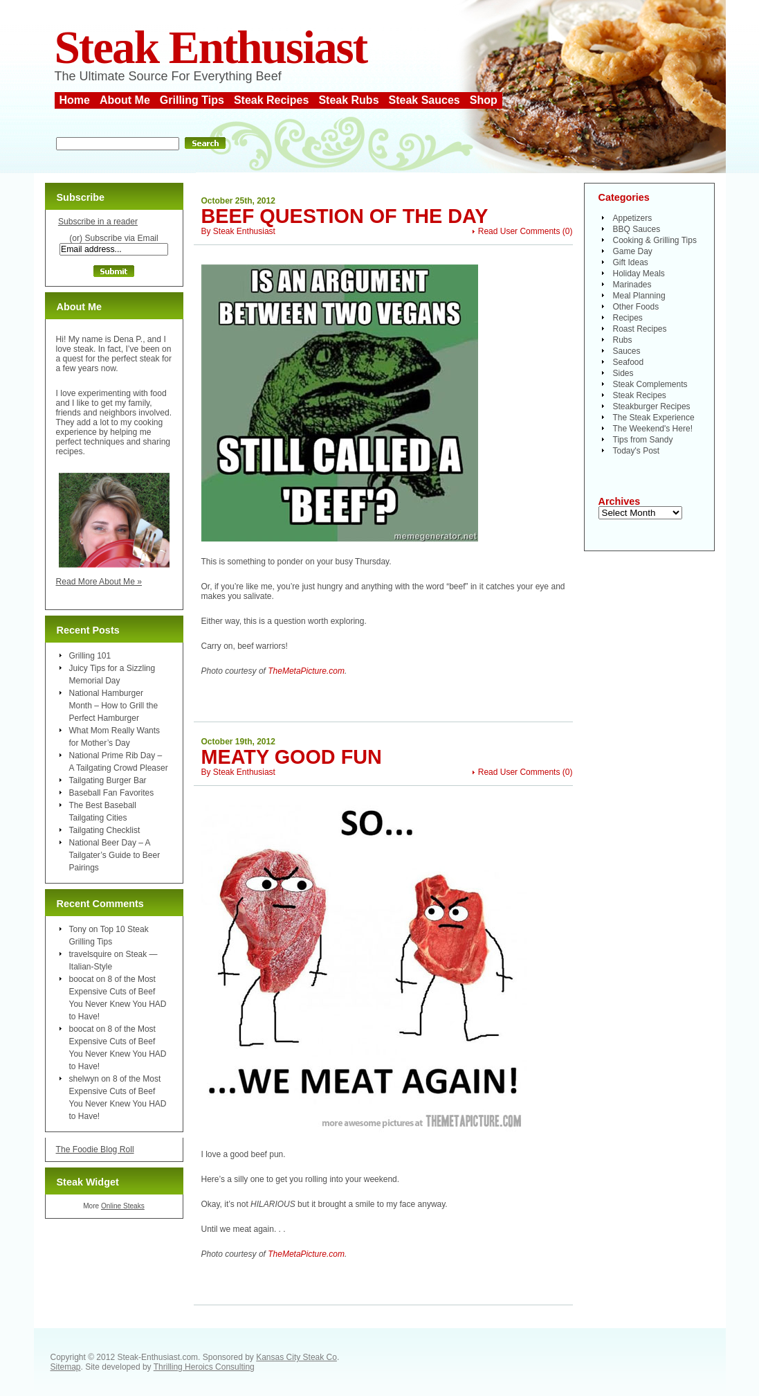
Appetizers (632, 218)
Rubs (622, 340)
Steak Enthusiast (211, 47)
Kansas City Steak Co (296, 1357)
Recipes (628, 318)
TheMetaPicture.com (306, 671)
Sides (623, 373)
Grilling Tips (192, 100)
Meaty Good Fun (291, 757)
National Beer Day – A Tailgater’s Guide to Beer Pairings (115, 855)
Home (75, 100)
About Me (125, 100)
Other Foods (636, 307)
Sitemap (66, 1367)
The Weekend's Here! (653, 428)
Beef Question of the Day (344, 216)
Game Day (632, 251)
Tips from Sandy (643, 440)
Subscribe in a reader (98, 221)
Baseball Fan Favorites (111, 793)
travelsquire (90, 954)
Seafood (628, 362)
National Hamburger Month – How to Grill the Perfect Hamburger (113, 705)
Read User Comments (519, 231)
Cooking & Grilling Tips (655, 240)
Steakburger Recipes (652, 406)
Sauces (627, 351)
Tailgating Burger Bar (108, 780)
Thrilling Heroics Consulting (204, 1367)
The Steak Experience (654, 417)
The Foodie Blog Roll (95, 1149)
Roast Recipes (640, 329)
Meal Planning (639, 296)
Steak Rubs (348, 100)
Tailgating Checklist (104, 830)
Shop (483, 100)
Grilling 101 (90, 656)
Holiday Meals (639, 273)
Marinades (632, 284)
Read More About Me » (99, 582)
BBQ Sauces (637, 229)
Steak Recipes (271, 100)
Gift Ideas (630, 262)
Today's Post (636, 451)
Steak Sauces (424, 100)
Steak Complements (650, 384)
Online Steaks (123, 1206)
